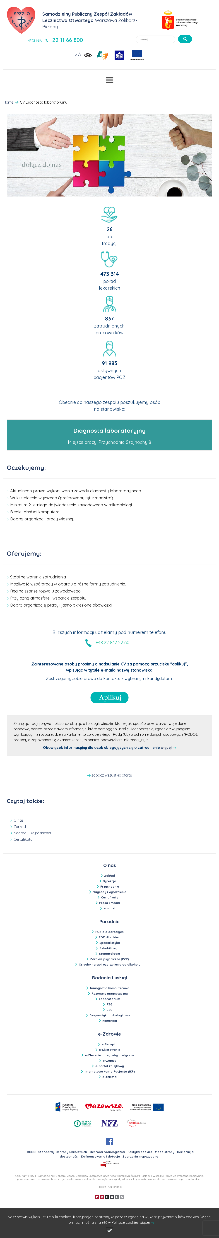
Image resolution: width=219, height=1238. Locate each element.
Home (8, 102)
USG (109, 1010)
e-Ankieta (109, 1077)
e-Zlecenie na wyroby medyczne (109, 1055)
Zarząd (20, 826)
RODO (31, 1152)
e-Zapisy (109, 1060)
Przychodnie (109, 886)
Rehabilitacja (109, 948)
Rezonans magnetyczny (109, 993)
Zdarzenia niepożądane (140, 1156)
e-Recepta (109, 1044)
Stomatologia (109, 953)
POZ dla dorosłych (109, 932)
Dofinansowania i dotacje (100, 1156)
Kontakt (109, 908)
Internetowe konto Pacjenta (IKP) (109, 1071)
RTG (109, 1004)
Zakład (109, 875)
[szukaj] (185, 39)
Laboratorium (109, 999)
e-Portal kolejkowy (109, 1066)
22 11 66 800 (67, 39)
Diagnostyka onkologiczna (109, 1015)
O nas (19, 820)
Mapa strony (164, 1152)
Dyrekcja (109, 881)
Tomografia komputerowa (109, 988)
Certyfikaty (23, 839)
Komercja (109, 1020)
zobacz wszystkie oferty (111, 775)
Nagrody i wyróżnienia (32, 833)
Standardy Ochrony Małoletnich (62, 1152)
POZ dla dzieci (109, 937)
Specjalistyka (109, 942)
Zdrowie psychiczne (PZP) (109, 959)
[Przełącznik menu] (109, 80)
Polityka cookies (140, 1152)
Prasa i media (109, 903)
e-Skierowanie (109, 1049)
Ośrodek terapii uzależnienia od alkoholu (109, 964)
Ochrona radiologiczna (107, 1152)
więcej (168, 747)
